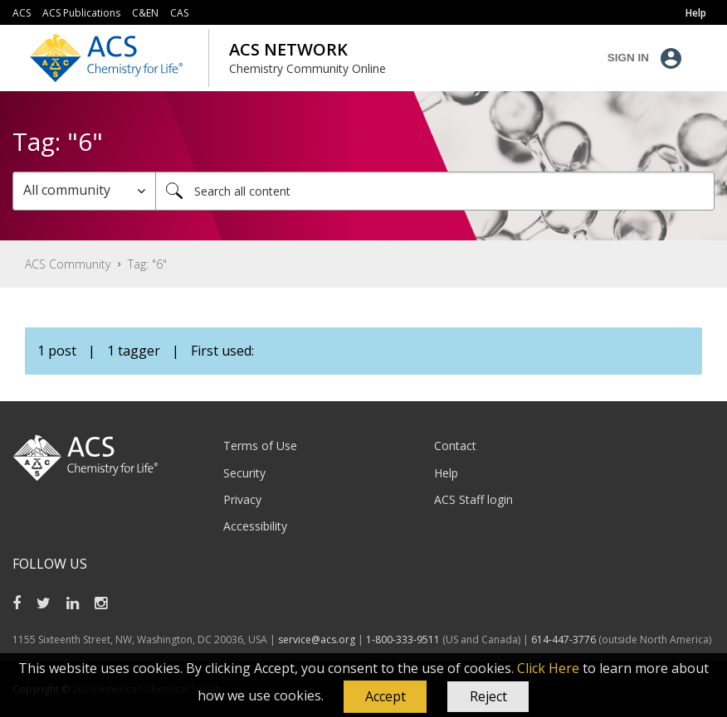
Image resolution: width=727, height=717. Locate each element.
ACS (21, 13)
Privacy (242, 499)
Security (244, 473)
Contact (455, 445)
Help (446, 473)
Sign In (628, 57)
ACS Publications (81, 13)
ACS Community (67, 264)
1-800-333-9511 (403, 639)
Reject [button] (488, 696)
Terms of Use (260, 445)
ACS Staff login (473, 499)
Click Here (548, 668)
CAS (179, 13)
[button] (385, 697)
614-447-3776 (564, 639)
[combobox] (435, 191)
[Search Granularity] (84, 191)
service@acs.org (316, 639)
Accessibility (255, 526)
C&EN (145, 13)
